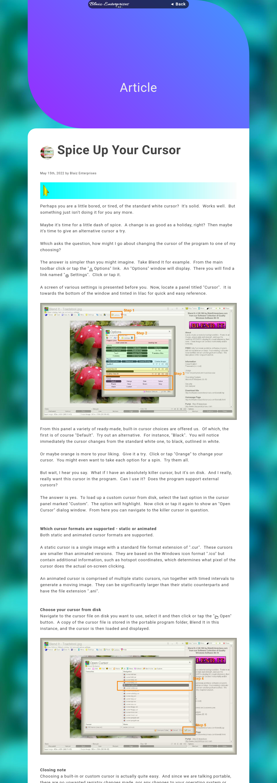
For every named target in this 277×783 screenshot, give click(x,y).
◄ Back (178, 4)
